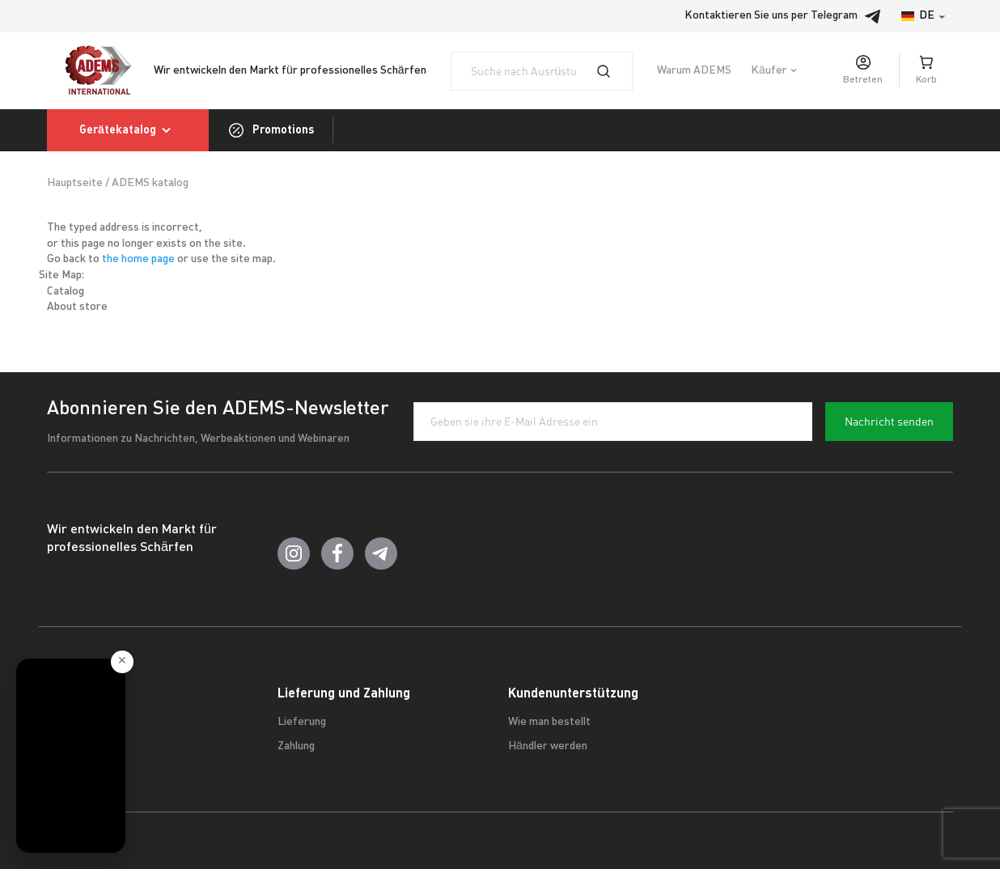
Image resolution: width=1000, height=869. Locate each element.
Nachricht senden (889, 421)
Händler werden (547, 746)
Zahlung (296, 746)
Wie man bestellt (549, 722)
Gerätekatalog (127, 130)
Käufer (769, 71)
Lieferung (302, 722)
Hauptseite (75, 183)
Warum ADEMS (694, 71)
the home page (138, 259)
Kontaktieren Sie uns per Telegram (787, 16)
